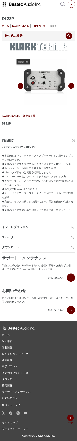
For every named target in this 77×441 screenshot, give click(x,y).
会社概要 (7, 360)
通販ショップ (11, 404)
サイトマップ (10, 422)
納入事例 (7, 341)
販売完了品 (39, 26)
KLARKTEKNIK (20, 26)
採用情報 (7, 385)
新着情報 (7, 347)
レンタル (15, 354)
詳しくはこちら (61, 277)
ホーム (5, 26)
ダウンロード (10, 379)
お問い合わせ (10, 398)
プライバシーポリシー (15, 429)
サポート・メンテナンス (16, 391)
